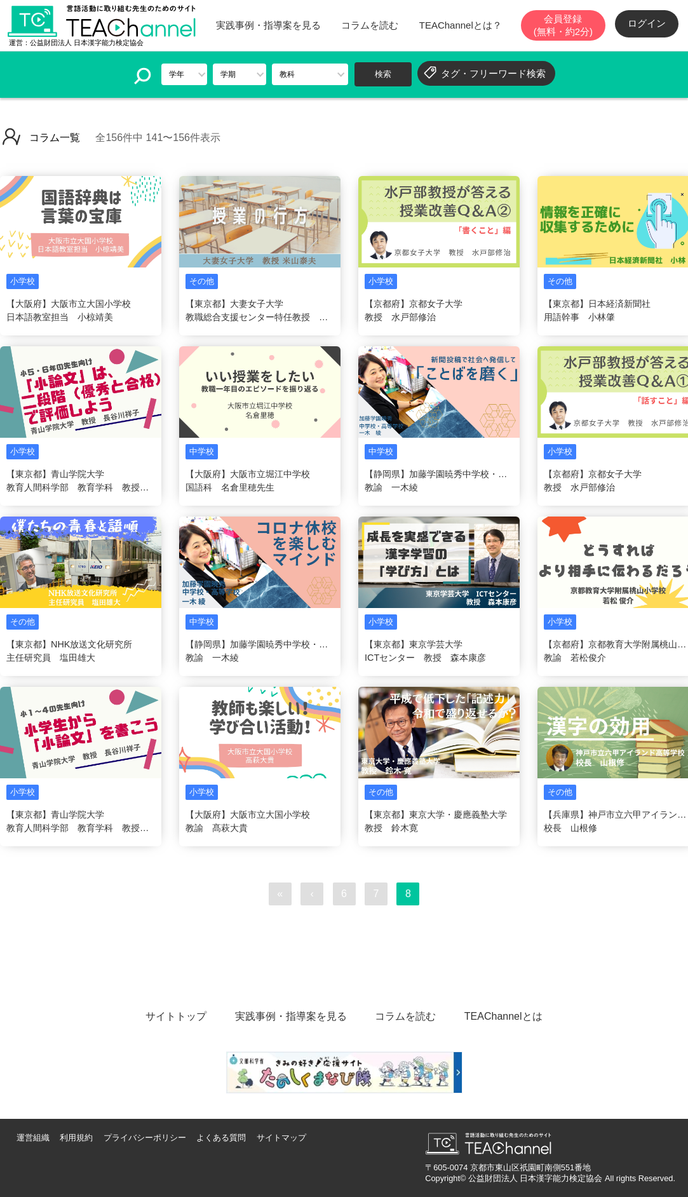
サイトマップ (281, 1137)
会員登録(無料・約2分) (563, 25)
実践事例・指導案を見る (268, 25)
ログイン (647, 23)
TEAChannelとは (503, 1016)
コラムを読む (369, 25)
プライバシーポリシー (145, 1137)
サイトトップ (175, 1016)
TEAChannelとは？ (460, 25)
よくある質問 (221, 1137)
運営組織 (33, 1137)
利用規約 (76, 1137)
